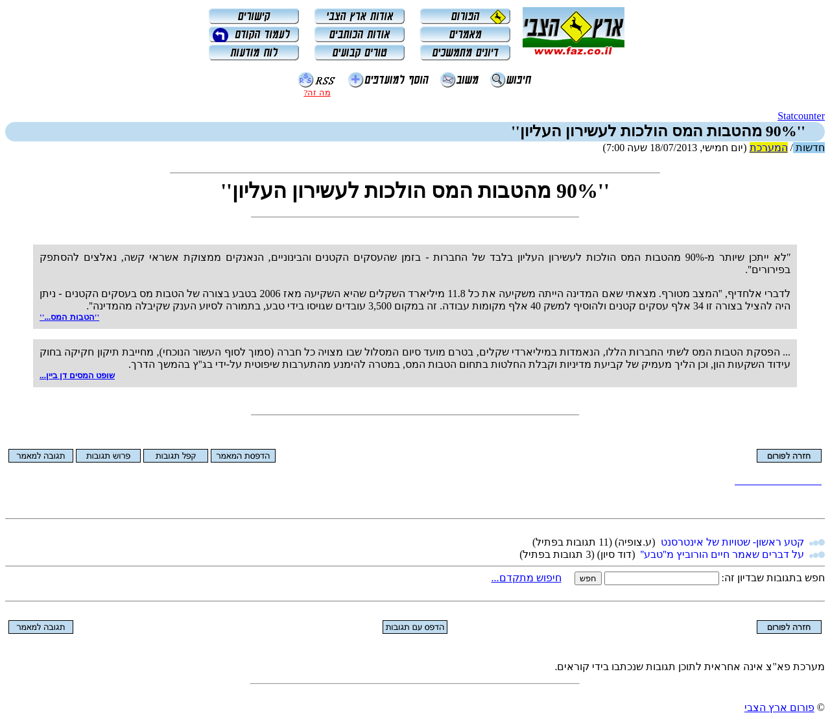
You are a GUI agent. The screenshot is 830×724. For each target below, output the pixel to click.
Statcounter (801, 115)
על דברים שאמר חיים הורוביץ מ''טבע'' (722, 554)
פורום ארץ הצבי (779, 707)
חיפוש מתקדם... (527, 577)
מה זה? (316, 92)
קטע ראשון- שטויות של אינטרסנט (732, 542)
